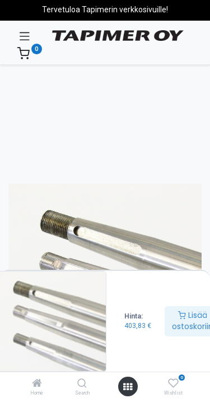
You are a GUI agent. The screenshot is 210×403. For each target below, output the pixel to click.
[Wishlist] (173, 383)
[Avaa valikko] (127, 386)
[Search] (82, 383)
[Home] (37, 383)
